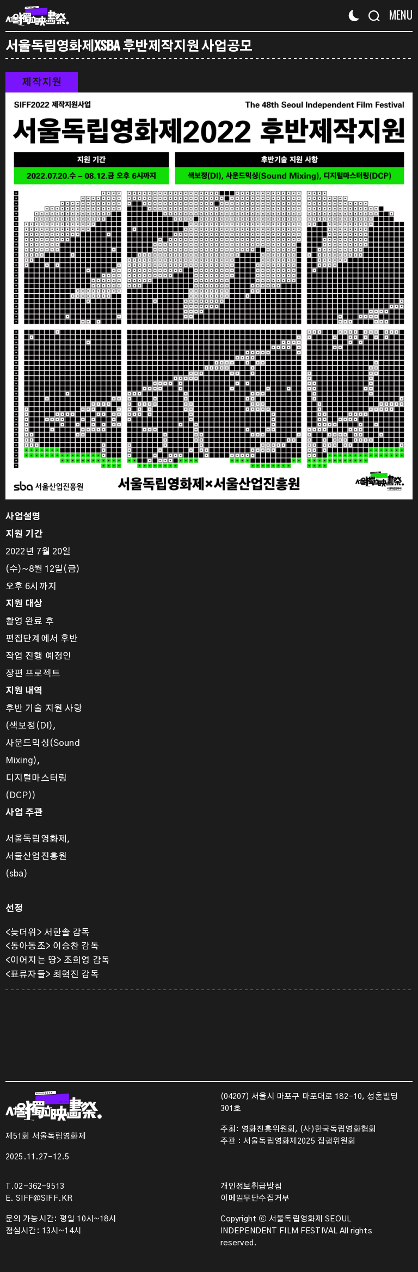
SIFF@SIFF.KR (44, 1198)
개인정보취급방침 (251, 1186)
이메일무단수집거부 (255, 1198)
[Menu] (398, 15)
